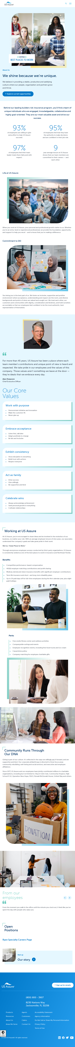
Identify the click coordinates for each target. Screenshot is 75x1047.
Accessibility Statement (43, 1012)
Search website (65, 3)
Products (9, 1012)
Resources (10, 1016)
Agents (24, 1012)
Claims (24, 1020)
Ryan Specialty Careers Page (17, 939)
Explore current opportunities (19, 94)
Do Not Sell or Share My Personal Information (52, 1020)
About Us (6, 70)
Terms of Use (40, 1028)
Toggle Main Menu (69, 4)
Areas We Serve (11, 1024)
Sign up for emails (63, 985)
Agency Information (42, 1016)
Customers (26, 1016)
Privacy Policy (40, 1024)
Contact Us (26, 1024)
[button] (65, 898)
